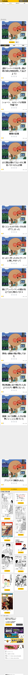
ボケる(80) (20, 552)
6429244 (7, 615)
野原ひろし (8, 516)
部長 (7, 566)
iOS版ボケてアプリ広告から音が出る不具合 (14, 658)
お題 (4, 615)
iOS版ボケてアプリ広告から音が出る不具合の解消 (14, 655)
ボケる (10, 3)
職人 (24, 3)
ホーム (3, 3)
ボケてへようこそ (19, 624)
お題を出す (17, 3)
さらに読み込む (14, 489)
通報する (17, 42)
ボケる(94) (20, 534)
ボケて (2, 615)
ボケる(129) (7, 518)
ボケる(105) (7, 540)
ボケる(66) (20, 571)
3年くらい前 (25, 78)
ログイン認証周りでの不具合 (14, 653)
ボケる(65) (7, 612)
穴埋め (3, 516)
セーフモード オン (8, 624)
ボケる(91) (7, 570)
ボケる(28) (12, 42)
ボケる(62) (20, 588)
